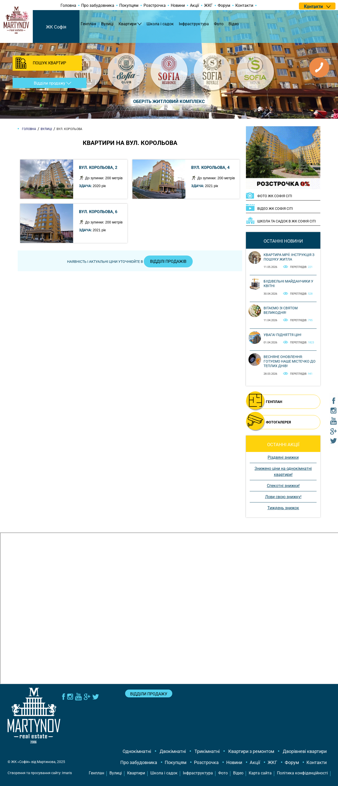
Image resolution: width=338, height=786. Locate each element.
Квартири (127, 23)
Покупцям (128, 5)
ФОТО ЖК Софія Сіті (274, 196)
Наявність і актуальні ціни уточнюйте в (130, 262)
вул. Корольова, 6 (98, 211)
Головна (68, 5)
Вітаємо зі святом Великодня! (281, 310)
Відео (234, 23)
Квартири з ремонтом (251, 751)
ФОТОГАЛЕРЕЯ (278, 422)
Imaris (67, 773)
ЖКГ (208, 5)
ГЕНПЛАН (274, 402)
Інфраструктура (194, 23)
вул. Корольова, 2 (98, 167)
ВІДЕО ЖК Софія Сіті (275, 209)
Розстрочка (155, 5)
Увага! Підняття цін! (282, 335)
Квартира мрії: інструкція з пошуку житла (289, 257)
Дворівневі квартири (305, 751)
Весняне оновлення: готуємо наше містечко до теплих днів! (290, 361)
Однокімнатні (137, 751)
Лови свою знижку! (283, 496)
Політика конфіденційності (302, 773)
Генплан (88, 23)
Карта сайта (260, 773)
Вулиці (107, 23)
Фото (218, 23)
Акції (194, 5)
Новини (178, 5)
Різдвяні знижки (283, 457)
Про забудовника (97, 5)
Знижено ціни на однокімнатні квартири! (283, 471)
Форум (224, 5)
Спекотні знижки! (283, 485)
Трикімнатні (207, 751)
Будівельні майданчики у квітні (288, 283)
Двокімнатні (173, 751)
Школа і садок (160, 23)
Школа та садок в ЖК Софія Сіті (286, 221)
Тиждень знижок (283, 507)
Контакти (244, 5)
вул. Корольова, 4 (210, 167)
